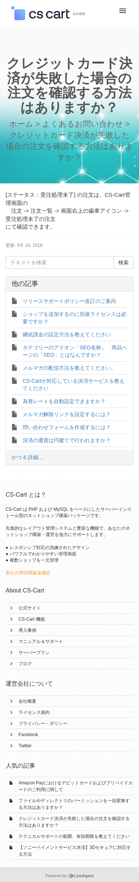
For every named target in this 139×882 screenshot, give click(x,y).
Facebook (28, 734)
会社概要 (27, 701)
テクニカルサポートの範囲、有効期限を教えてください (74, 836)
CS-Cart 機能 (32, 619)
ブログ (25, 663)
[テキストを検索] (60, 262)
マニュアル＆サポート (41, 641)
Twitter (25, 745)
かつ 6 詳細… (27, 457)
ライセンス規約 (34, 712)
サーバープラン (34, 652)
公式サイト (30, 608)
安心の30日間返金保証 (28, 572)
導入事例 (27, 630)
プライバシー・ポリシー (43, 723)
